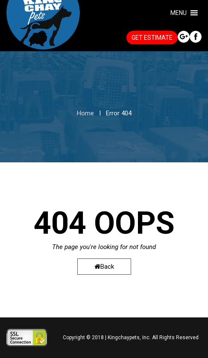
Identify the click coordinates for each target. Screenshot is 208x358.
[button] (178, 13)
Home (85, 113)
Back (104, 266)
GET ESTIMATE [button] (152, 37)
